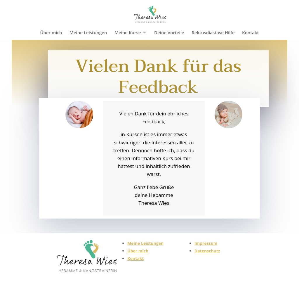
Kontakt (250, 32)
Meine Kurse (127, 32)
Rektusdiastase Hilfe (213, 32)
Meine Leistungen (88, 32)
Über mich (51, 32)
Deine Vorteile (169, 32)
